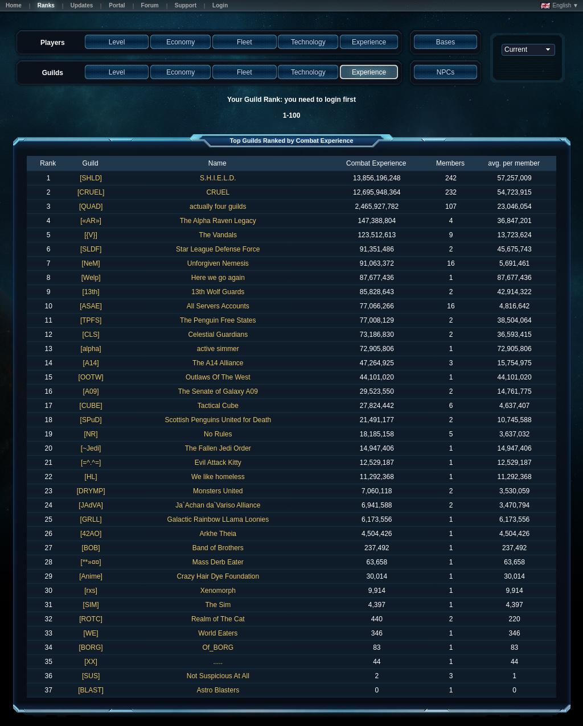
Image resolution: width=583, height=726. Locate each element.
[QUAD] (90, 207)
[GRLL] (91, 519)
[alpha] (91, 349)
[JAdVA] (90, 505)
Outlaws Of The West (218, 377)
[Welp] (91, 278)
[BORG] (91, 647)
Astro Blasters (217, 690)
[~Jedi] (91, 448)
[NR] (91, 434)
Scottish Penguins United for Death (218, 420)
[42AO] (90, 534)
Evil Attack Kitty (218, 463)
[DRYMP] (91, 491)
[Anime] (90, 576)
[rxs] (90, 591)
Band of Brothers (218, 548)
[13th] (91, 292)
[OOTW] (91, 377)
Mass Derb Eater (218, 562)
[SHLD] (91, 178)
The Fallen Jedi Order (218, 448)
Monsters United (218, 491)
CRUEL (217, 192)
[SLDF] (90, 249)
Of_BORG (217, 647)
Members (450, 163)
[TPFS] (90, 320)
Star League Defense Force (218, 249)
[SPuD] (91, 420)
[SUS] (91, 676)
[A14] (91, 363)
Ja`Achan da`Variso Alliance (217, 505)
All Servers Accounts (218, 306)
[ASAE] (91, 306)
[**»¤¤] (91, 562)
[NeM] (91, 263)
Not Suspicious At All (218, 676)
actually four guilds (218, 207)
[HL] (91, 477)
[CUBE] (91, 406)
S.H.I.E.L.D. (218, 178)
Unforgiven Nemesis (218, 263)
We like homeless (218, 477)
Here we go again (218, 278)
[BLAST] (91, 690)
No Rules (218, 434)
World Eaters (217, 633)
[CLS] (91, 335)
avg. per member (514, 163)
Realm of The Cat (218, 619)
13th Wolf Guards (217, 292)
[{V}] (90, 235)
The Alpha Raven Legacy (218, 221)
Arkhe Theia (218, 534)
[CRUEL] (90, 192)
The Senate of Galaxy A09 (218, 391)
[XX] (90, 662)
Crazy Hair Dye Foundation (217, 576)
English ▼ (559, 5)
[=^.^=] (91, 463)
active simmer (218, 349)
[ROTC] (90, 619)
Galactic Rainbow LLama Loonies (218, 519)
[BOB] (91, 548)
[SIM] (91, 605)
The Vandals (218, 235)
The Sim (218, 605)
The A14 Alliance (217, 363)
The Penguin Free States (218, 320)
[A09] (91, 391)
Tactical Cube (218, 406)
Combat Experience (376, 163)
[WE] (91, 633)
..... (218, 662)
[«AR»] (90, 221)
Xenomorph (218, 591)
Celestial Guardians (218, 335)
